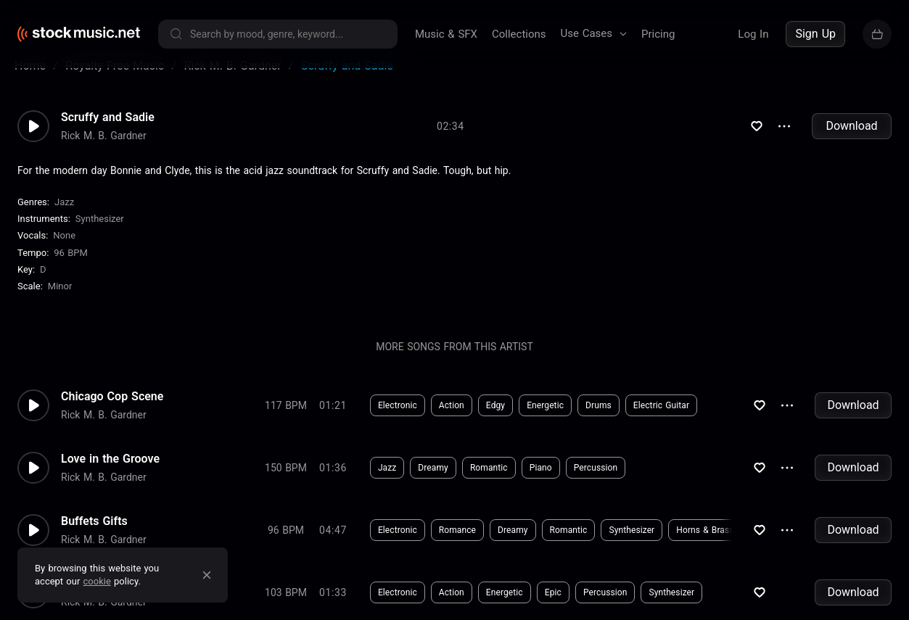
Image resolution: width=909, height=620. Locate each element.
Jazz (64, 219)
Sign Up (815, 34)
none (64, 252)
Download (851, 143)
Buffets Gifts (94, 539)
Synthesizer (99, 236)
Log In (753, 34)
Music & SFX (446, 34)
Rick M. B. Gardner (104, 153)
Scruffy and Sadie (108, 135)
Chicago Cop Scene (112, 414)
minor (60, 303)
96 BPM (71, 270)
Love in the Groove (110, 476)
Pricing (658, 34)
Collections (519, 34)
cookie (97, 581)
